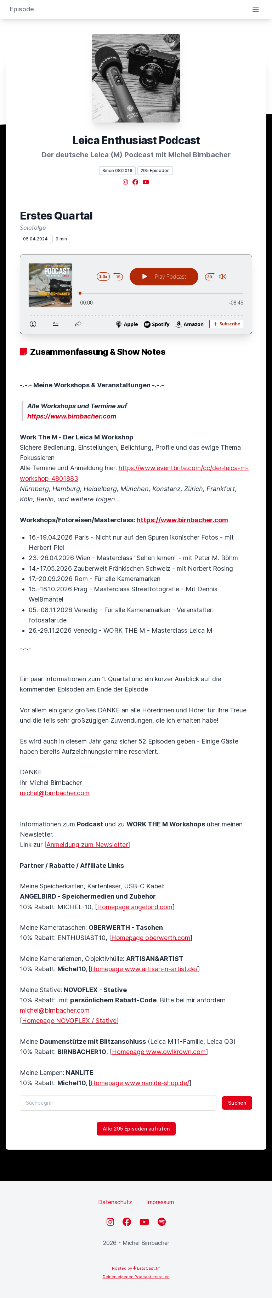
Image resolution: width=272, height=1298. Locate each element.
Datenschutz (115, 1202)
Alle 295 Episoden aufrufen (136, 1129)
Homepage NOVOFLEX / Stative (69, 1020)
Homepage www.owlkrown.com (159, 1051)
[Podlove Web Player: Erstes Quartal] (136, 294)
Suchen (237, 1103)
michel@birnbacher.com (55, 793)
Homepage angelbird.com (134, 907)
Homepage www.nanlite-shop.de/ (140, 1083)
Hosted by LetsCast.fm (136, 1268)
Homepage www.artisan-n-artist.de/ (144, 969)
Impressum (160, 1202)
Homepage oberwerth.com (150, 937)
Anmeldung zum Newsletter (87, 844)
